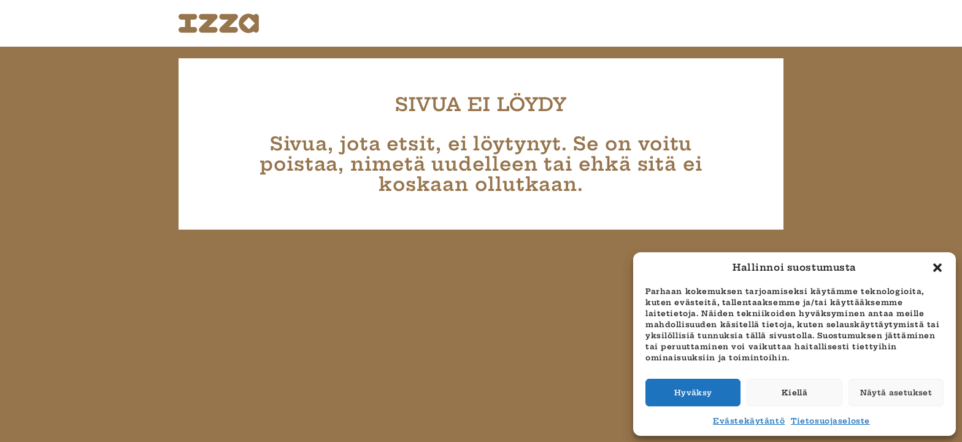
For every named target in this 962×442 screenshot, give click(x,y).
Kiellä (794, 392)
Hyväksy (693, 392)
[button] (937, 268)
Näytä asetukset (896, 392)
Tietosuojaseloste (830, 420)
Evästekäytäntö (749, 420)
